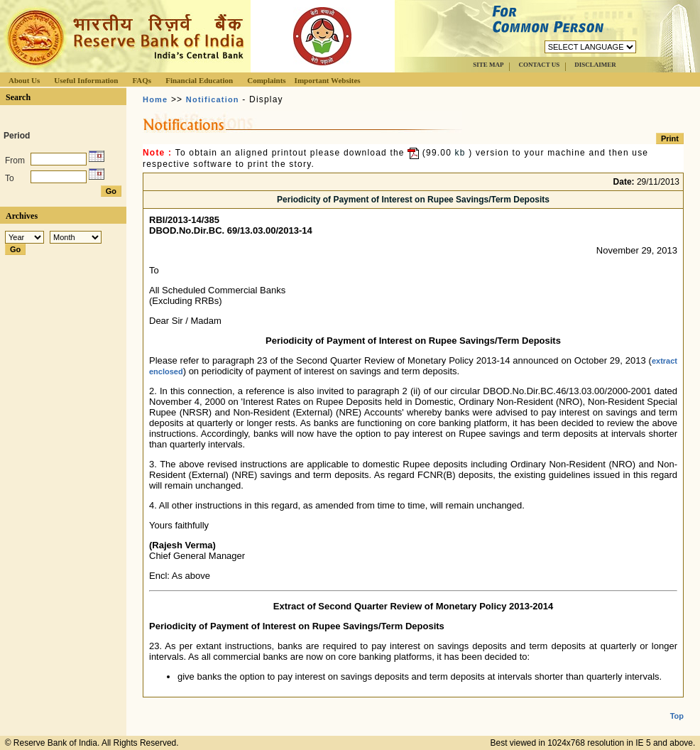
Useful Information (86, 80)
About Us (24, 80)
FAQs (141, 80)
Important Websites (328, 80)
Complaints (266, 80)
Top (677, 704)
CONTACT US (538, 64)
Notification (212, 99)
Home (155, 99)
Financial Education (199, 80)
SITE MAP (488, 64)
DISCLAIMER (595, 64)
